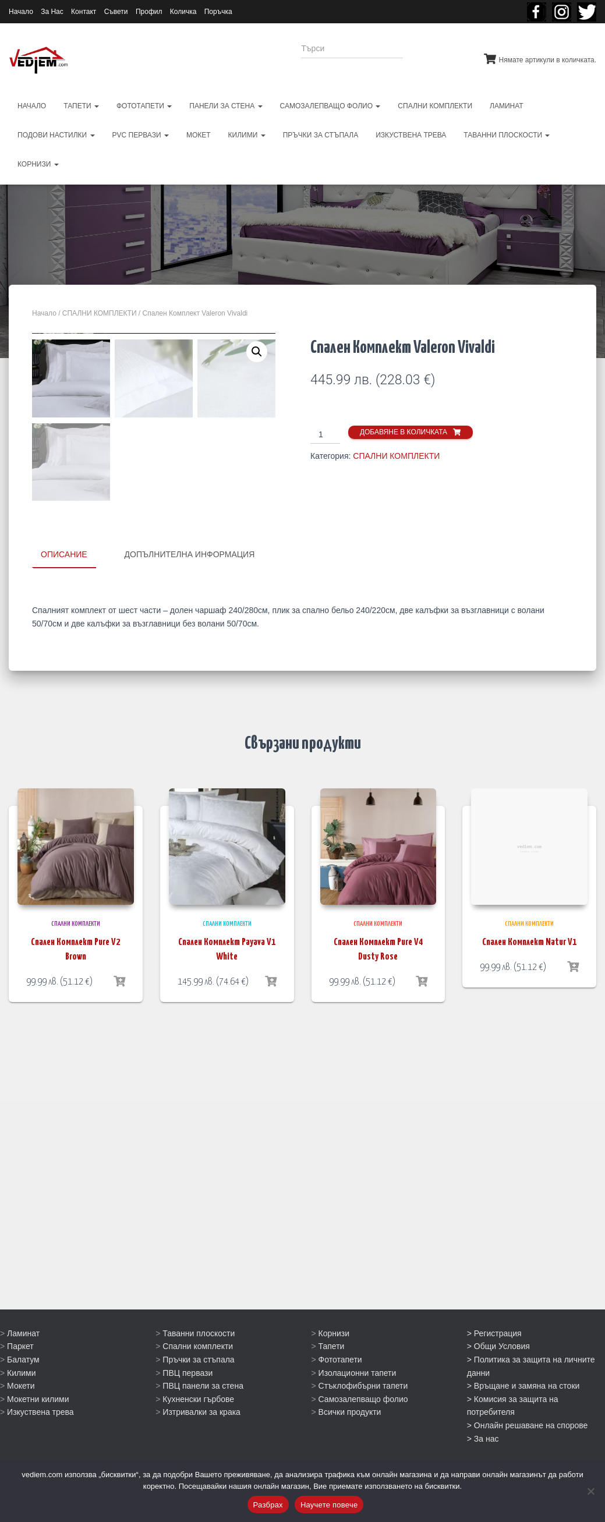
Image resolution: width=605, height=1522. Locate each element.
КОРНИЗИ (38, 164)
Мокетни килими (38, 1433)
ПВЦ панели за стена (202, 1420)
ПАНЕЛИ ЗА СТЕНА (225, 106)
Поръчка (218, 12)
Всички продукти (350, 1446)
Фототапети (340, 1394)
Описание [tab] (64, 797)
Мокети (20, 1420)
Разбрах (268, 1504)
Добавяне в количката (403, 432)
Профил (149, 12)
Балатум (23, 1394)
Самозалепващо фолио (363, 1433)
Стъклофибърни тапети (363, 1420)
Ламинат (23, 1367)
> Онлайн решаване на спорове (527, 1459)
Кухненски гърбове (198, 1433)
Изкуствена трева (40, 1446)
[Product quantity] (325, 435)
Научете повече (329, 1504)
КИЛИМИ (247, 135)
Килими (21, 1406)
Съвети (116, 12)
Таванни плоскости (198, 1367)
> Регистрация (494, 1367)
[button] (256, 351)
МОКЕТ (198, 135)
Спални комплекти (197, 1380)
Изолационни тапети (358, 1406)
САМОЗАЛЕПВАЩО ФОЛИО (330, 106)
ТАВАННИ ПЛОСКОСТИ (507, 135)
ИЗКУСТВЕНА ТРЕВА (411, 135)
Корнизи (334, 1367)
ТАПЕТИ (81, 106)
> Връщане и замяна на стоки (523, 1420)
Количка (183, 12)
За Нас (52, 12)
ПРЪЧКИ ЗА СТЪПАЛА (321, 135)
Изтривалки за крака (201, 1446)
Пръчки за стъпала (198, 1394)
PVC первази (140, 135)
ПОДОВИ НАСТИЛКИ (56, 135)
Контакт (83, 12)
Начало (21, 12)
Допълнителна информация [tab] (190, 797)
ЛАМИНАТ (506, 106)
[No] (590, 1491)
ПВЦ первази (187, 1406)
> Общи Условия (498, 1380)
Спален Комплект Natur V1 (529, 1185)
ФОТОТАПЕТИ (144, 106)
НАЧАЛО (31, 106)
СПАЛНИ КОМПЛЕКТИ (435, 106)
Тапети (332, 1380)
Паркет (20, 1380)
